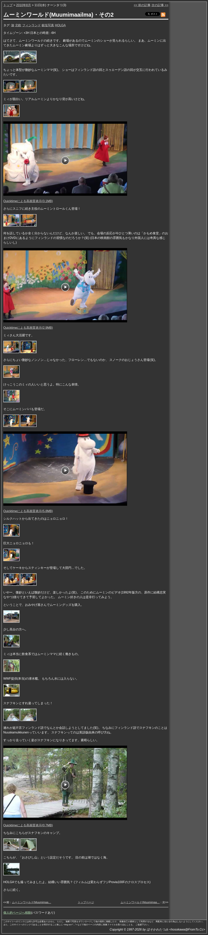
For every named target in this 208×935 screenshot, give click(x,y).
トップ (8, 5)
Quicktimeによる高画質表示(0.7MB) (28, 825)
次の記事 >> (160, 5)
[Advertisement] (187, 62)
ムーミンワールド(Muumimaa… (31, 902)
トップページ (86, 902)
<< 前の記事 (142, 5)
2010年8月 (23, 5)
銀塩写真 (48, 25)
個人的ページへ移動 (17, 912)
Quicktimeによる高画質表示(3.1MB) (28, 201)
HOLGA (60, 25)
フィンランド (31, 25)
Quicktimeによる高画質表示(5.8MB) (28, 511)
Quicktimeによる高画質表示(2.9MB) (28, 327)
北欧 (18, 25)
